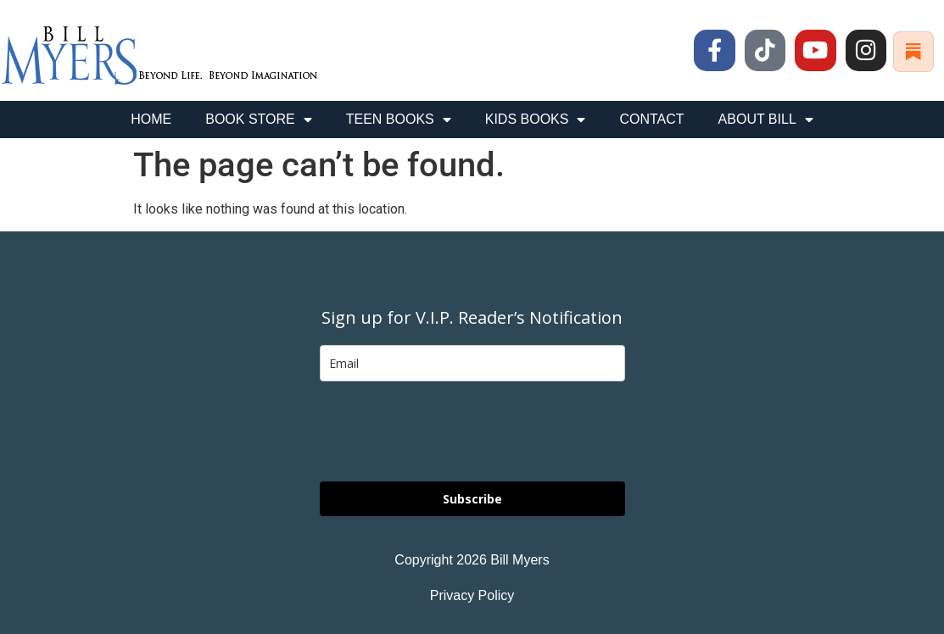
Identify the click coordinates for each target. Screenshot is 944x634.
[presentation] (449, 431)
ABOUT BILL (765, 119)
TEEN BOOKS (398, 119)
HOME (151, 119)
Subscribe (472, 499)
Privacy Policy (472, 595)
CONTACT (651, 119)
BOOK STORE (258, 119)
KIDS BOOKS (535, 119)
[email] (472, 363)
